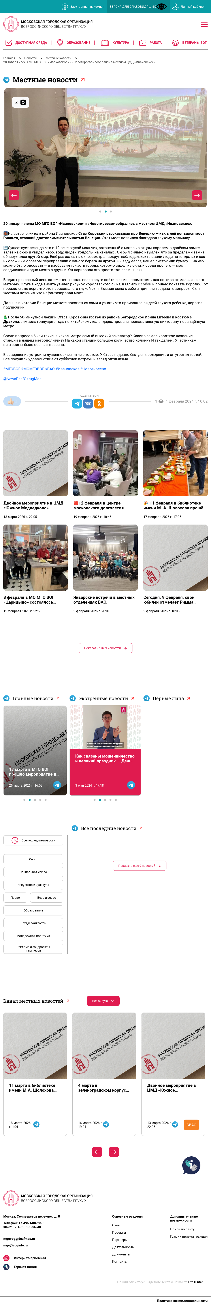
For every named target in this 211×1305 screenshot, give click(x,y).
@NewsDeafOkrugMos (22, 379)
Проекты (119, 1233)
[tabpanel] (105, 147)
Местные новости (59, 58)
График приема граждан (189, 1236)
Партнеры (120, 1240)
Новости (30, 58)
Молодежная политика (33, 936)
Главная (9, 58)
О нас (116, 1225)
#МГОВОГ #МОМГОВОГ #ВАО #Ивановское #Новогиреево (54, 369)
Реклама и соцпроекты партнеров (33, 948)
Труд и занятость (33, 923)
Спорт (33, 859)
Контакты (120, 1262)
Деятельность (123, 1247)
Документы (121, 1254)
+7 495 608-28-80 (33, 1223)
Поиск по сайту (182, 1229)
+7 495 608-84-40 (27, 1227)
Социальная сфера (33, 872)
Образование (33, 910)
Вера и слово (46, 897)
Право (15, 897)
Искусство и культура (33, 885)
